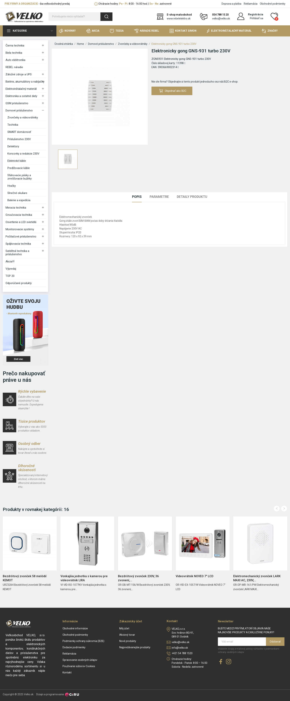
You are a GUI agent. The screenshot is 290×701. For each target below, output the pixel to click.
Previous (277, 508)
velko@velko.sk (221, 18)
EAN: (154, 67)
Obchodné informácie (75, 628)
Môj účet (124, 628)
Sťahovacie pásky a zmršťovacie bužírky (19, 177)
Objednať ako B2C (173, 91)
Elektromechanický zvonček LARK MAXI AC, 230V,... (257, 578)
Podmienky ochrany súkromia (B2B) (83, 641)
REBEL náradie (14, 67)
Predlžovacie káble (18, 168)
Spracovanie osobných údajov (80, 659)
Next (284, 508)
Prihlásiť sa (256, 18)
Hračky (11, 185)
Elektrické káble (16, 160)
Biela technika (14, 52)
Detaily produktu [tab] (192, 197)
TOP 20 (10, 276)
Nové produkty (127, 641)
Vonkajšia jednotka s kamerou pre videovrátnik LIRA (84, 578)
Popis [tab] (137, 197)
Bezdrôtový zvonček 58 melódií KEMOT (24, 578)
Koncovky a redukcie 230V (23, 153)
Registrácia (255, 14)
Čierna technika (15, 45)
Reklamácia (250, 3)
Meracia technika (16, 207)
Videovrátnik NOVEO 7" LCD (194, 576)
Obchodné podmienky (272, 3)
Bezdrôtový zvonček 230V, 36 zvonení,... (138, 578)
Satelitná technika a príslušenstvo (17, 252)
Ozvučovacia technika (19, 215)
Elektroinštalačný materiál (21, 88)
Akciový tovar (127, 634)
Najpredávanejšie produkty (134, 647)
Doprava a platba (231, 3)
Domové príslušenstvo (19, 110)
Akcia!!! (10, 261)
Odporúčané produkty (19, 283)
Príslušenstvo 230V (19, 139)
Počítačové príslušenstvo (21, 236)
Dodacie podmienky (74, 647)
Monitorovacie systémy (20, 229)
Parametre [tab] (159, 197)
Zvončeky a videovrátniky (22, 117)
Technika (12, 124)
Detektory (13, 146)
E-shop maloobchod (179, 14)
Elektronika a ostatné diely (21, 96)
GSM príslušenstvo (17, 103)
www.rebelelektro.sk (178, 18)
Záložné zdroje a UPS (19, 74)
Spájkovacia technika (18, 243)
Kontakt (67, 672)
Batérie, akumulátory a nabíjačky (25, 81)
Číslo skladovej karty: (163, 63)
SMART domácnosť (19, 132)
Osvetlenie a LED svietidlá (21, 222)
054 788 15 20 (220, 14)
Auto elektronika (15, 60)
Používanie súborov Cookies (79, 666)
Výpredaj (11, 268)
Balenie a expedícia (18, 200)
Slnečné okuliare (17, 193)
